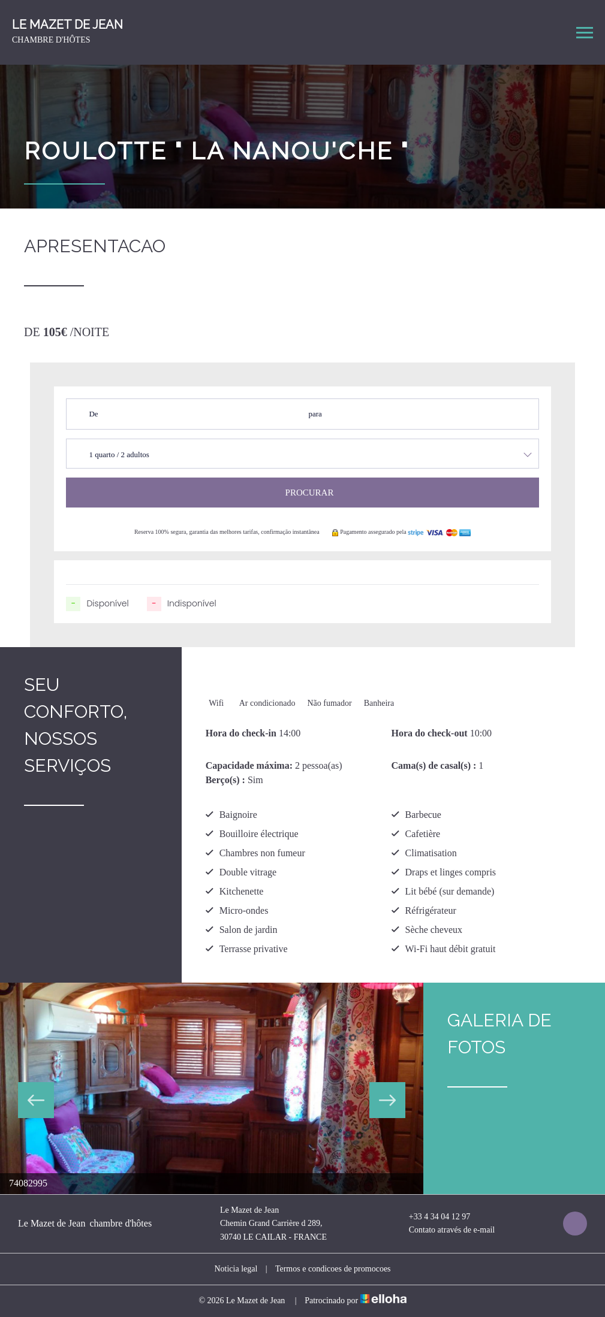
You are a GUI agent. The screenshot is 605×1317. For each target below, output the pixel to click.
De (93, 413)
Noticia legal (235, 1268)
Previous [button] (36, 1100)
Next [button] (387, 1100)
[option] (211, 1088)
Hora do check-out (430, 733)
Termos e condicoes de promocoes (333, 1268)
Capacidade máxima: (249, 765)
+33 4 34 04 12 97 (432, 1217)
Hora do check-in (241, 733)
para (314, 413)
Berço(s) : (225, 780)
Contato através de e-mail (445, 1230)
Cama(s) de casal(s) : (434, 765)
